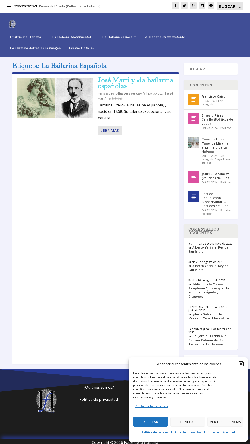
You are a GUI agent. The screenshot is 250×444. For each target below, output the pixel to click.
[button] (241, 364)
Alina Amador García (130, 92)
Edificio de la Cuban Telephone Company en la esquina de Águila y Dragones (208, 288)
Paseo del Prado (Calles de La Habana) (69, 6)
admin (193, 241)
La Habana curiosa (117, 32)
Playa (218, 157)
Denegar (188, 422)
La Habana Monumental (71, 32)
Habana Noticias (80, 43)
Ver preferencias (225, 422)
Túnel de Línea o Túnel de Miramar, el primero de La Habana (216, 143)
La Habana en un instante (164, 32)
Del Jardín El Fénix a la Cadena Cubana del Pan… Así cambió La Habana (208, 338)
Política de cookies (155, 432)
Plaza (226, 157)
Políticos (225, 126)
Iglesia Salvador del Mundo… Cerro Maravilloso (209, 314)
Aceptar (150, 422)
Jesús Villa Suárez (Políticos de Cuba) (216, 174)
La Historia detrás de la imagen (35, 43)
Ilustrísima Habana (25, 32)
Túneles (206, 161)
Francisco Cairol (214, 94)
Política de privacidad (186, 432)
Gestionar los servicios (151, 406)
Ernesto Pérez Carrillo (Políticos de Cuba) (217, 117)
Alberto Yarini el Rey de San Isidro (208, 247)
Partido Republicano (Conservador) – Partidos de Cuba (215, 198)
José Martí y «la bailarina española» (135, 81)
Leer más (109, 128)
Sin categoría (213, 100)
